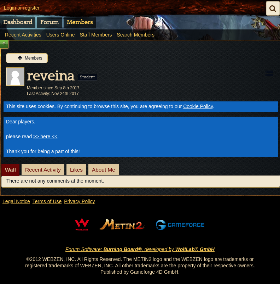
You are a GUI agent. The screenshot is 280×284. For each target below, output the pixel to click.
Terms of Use (47, 201)
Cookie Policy (198, 106)
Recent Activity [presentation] (43, 170)
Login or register (22, 8)
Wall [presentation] (10, 170)
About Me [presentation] (103, 170)
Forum (49, 22)
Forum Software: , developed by (140, 249)
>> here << (45, 136)
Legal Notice (16, 201)
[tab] (10, 170)
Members (80, 22)
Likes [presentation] (76, 170)
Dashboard (17, 22)
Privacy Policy (79, 201)
